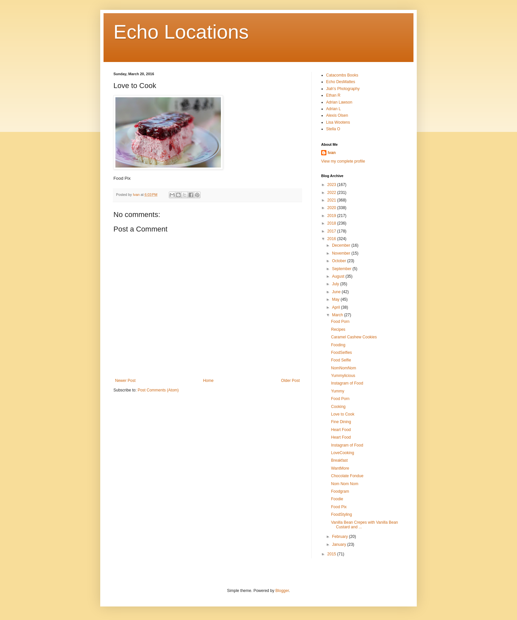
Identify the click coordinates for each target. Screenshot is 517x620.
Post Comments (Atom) (158, 390)
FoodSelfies (341, 352)
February (340, 536)
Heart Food (341, 429)
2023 (332, 184)
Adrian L (333, 109)
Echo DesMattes (340, 81)
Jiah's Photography (343, 88)
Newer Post (125, 380)
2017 (332, 231)
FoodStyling (341, 514)
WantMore (340, 468)
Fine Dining (341, 421)
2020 (332, 207)
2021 (332, 200)
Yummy (337, 391)
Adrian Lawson (339, 102)
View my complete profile (343, 161)
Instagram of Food (347, 383)
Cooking (338, 406)
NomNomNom (343, 368)
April (336, 307)
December (341, 245)
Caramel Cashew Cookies (354, 337)
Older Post (290, 380)
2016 (332, 238)
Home (208, 380)
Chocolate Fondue (347, 476)
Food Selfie (341, 360)
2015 (332, 554)
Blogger (282, 590)
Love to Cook (342, 414)
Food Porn (340, 321)
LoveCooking (342, 452)
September (342, 268)
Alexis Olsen (337, 115)
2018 (332, 223)
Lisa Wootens (338, 122)
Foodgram (340, 491)
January (339, 544)
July (336, 284)
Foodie (337, 499)
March (338, 315)
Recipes (338, 329)
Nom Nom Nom (344, 483)
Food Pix (339, 507)
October (339, 261)
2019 (332, 215)
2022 (332, 192)
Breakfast (339, 460)
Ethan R (333, 95)
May (336, 299)
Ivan (332, 152)
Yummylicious (343, 375)
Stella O (333, 129)
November (341, 253)
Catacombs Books (342, 75)
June (337, 292)
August (339, 276)
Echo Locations (181, 32)
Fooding (338, 345)
